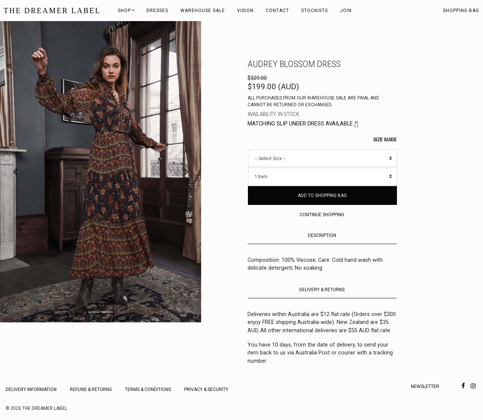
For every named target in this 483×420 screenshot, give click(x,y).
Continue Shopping (322, 214)
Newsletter (425, 386)
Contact (277, 10)
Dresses (157, 10)
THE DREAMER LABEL (52, 10)
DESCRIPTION (322, 235)
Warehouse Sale (202, 10)
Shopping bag (461, 10)
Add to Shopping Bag (322, 195)
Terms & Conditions (148, 389)
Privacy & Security (206, 389)
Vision (245, 10)
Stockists (314, 10)
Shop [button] (124, 10)
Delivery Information (31, 389)
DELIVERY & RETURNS (322, 289)
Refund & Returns (91, 389)
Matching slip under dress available (304, 124)
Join (346, 10)
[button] (15, 171)
